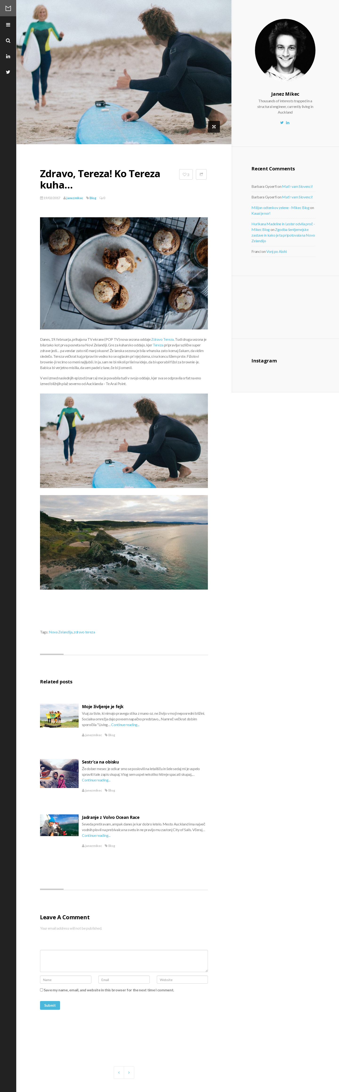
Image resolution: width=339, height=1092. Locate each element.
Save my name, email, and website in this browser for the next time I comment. (109, 990)
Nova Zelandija (61, 632)
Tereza (158, 345)
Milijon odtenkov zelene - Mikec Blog (280, 207)
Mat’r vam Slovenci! (297, 186)
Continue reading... (125, 724)
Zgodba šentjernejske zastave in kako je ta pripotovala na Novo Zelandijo (283, 235)
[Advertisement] (290, 306)
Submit (50, 1005)
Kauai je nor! (260, 213)
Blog (92, 198)
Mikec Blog (8, 8)
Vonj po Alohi (276, 251)
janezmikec (73, 198)
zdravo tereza (84, 632)
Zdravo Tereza (162, 339)
